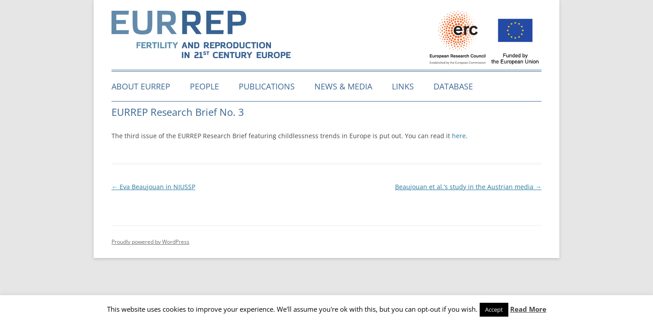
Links (403, 86)
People (204, 86)
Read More (528, 309)
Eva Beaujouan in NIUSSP (153, 186)
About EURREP (141, 86)
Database (453, 86)
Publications (267, 86)
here (459, 135)
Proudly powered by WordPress (150, 242)
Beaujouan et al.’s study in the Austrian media (468, 186)
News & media (343, 86)
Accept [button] (494, 309)
